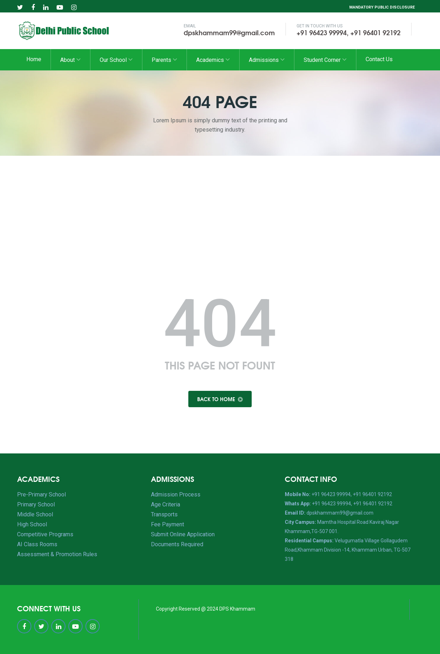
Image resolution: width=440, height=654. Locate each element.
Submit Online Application (183, 534)
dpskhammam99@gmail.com (229, 32)
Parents (164, 59)
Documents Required (177, 544)
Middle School (35, 514)
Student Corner (325, 59)
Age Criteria (165, 504)
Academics (213, 59)
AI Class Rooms (37, 544)
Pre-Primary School (41, 494)
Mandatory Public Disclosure (382, 7)
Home (33, 59)
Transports (164, 514)
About (70, 59)
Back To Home (220, 399)
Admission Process (175, 494)
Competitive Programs (45, 534)
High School (32, 524)
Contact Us (379, 59)
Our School (116, 59)
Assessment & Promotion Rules (57, 554)
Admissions (267, 59)
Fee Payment (167, 524)
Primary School (36, 504)
